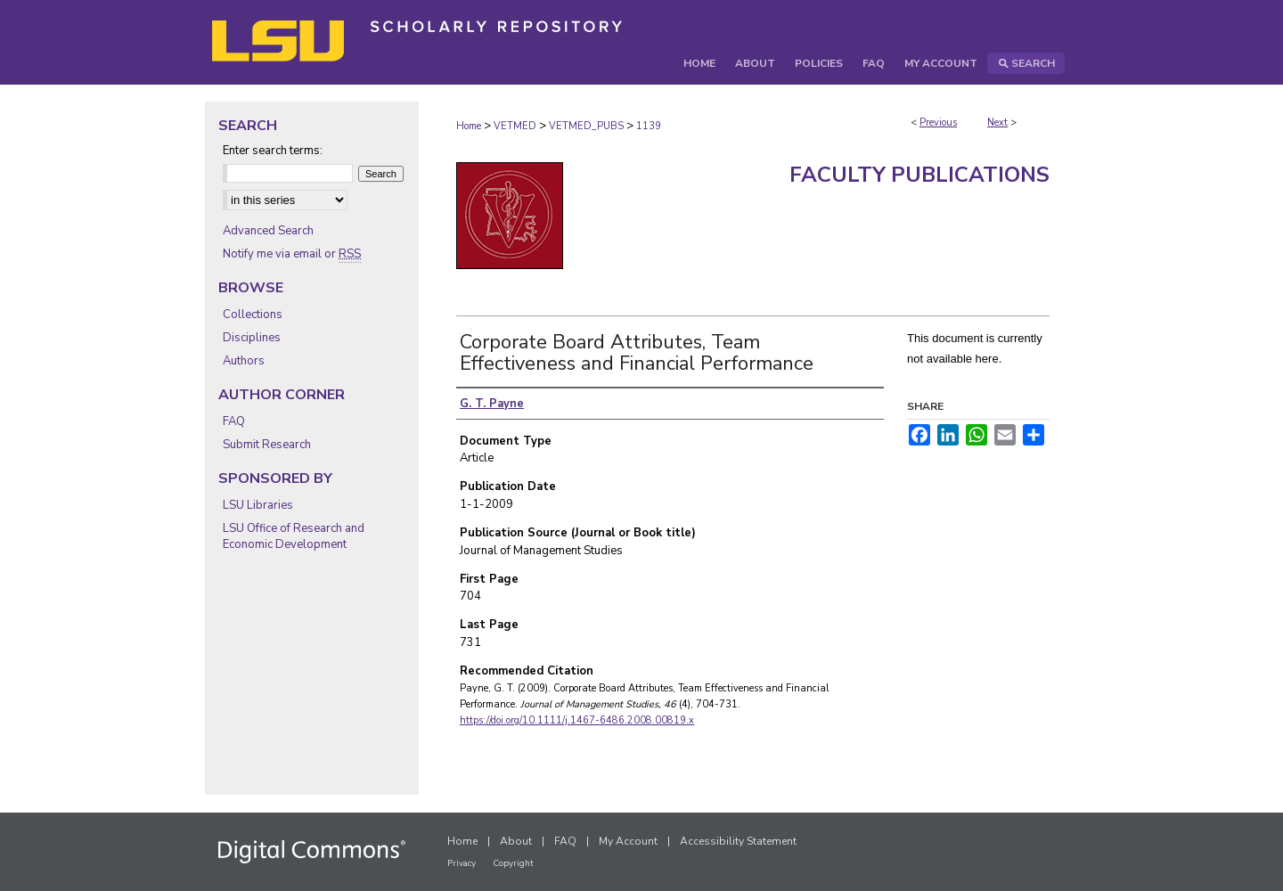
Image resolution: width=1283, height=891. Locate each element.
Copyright (513, 863)
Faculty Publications (919, 174)
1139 (648, 126)
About (516, 841)
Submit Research (267, 445)
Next (997, 122)
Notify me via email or (292, 254)
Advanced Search (268, 231)
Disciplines (252, 338)
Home (468, 126)
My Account (628, 841)
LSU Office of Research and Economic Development (293, 536)
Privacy (461, 863)
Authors (244, 361)
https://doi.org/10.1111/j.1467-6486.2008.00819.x (577, 720)
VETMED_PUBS (586, 126)
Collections (252, 315)
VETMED (515, 126)
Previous (938, 122)
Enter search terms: (273, 151)
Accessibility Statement (738, 841)
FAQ (234, 421)
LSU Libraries (258, 505)
